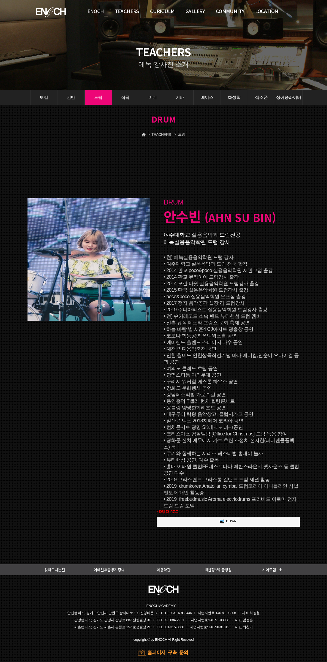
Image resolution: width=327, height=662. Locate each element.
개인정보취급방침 (218, 569)
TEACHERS (161, 134)
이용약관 (163, 569)
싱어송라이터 (288, 97)
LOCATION (266, 10)
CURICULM (162, 10)
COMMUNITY (230, 10)
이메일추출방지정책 (109, 569)
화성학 (234, 97)
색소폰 (261, 97)
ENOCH (95, 10)
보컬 (43, 97)
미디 (152, 97)
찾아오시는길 (54, 569)
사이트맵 (272, 569)
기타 (180, 97)
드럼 (98, 97)
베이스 (207, 97)
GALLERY (195, 10)
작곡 (125, 97)
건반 (71, 97)
